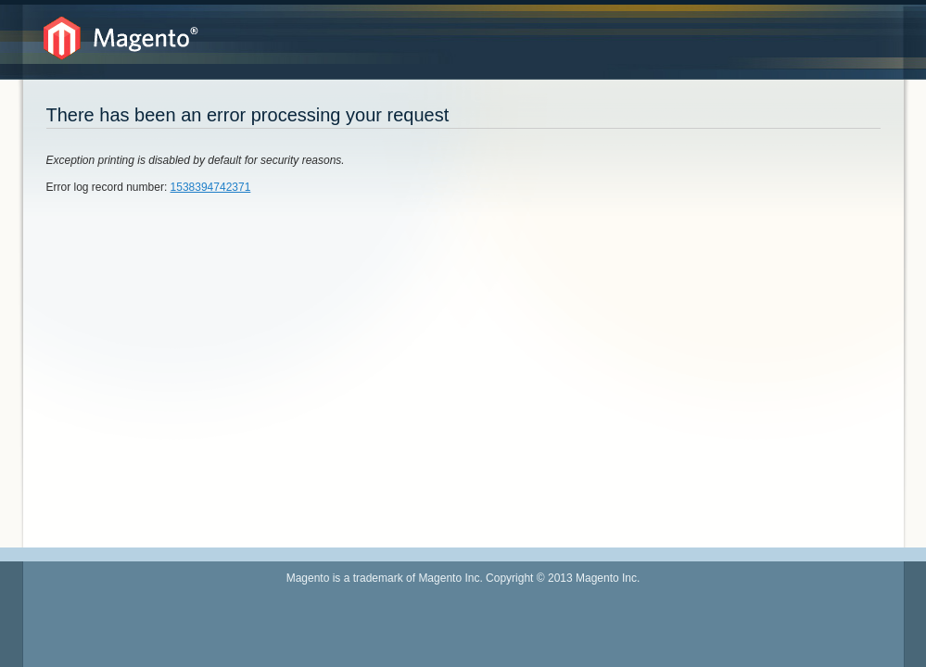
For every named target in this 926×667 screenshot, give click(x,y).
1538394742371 (211, 187)
